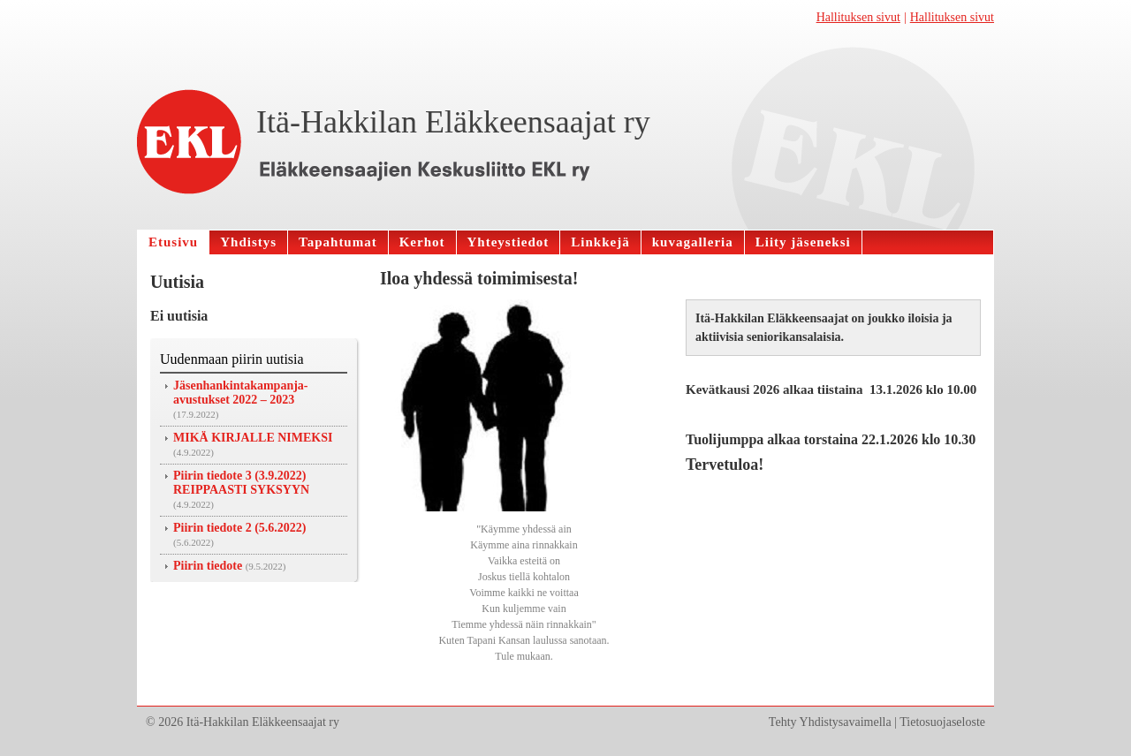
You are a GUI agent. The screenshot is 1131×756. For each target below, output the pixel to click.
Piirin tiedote (207, 565)
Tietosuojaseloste (942, 722)
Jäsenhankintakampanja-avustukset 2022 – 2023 (240, 392)
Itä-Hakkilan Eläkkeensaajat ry (453, 122)
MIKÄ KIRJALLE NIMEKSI (252, 437)
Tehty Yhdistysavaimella (830, 722)
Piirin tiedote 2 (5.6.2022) (239, 527)
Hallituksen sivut (858, 17)
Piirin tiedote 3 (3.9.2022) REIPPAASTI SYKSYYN (241, 482)
